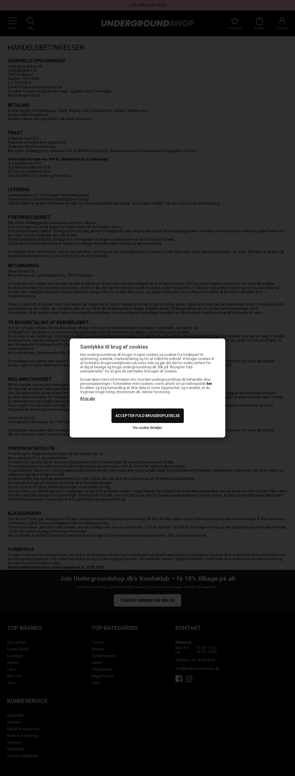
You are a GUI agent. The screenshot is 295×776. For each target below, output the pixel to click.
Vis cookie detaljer (147, 428)
